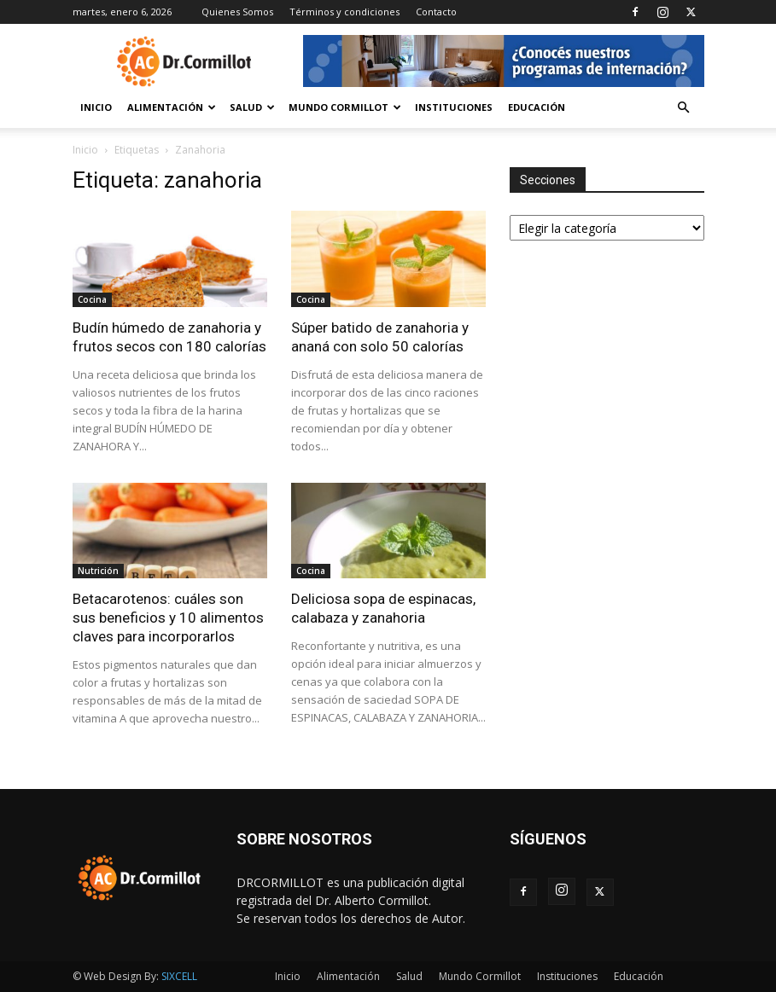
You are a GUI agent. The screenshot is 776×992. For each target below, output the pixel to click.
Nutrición (98, 571)
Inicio (96, 107)
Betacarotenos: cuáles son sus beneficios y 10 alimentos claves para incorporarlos (168, 617)
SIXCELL (179, 976)
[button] (683, 108)
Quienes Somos (237, 11)
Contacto (436, 11)
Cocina (92, 299)
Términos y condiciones (344, 11)
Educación (536, 107)
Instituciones (454, 107)
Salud (252, 107)
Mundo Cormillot (345, 107)
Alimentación (171, 107)
